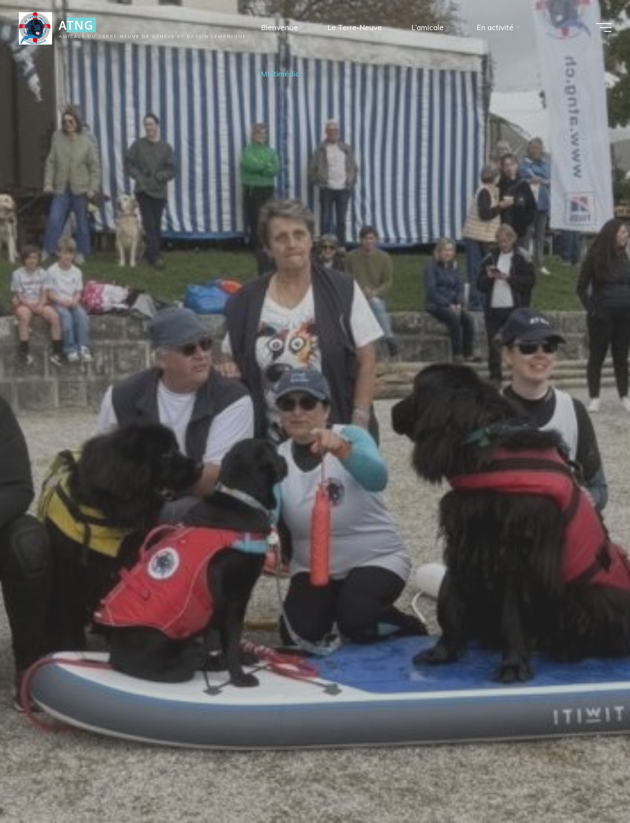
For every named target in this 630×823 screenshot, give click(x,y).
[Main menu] (604, 27)
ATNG (76, 24)
